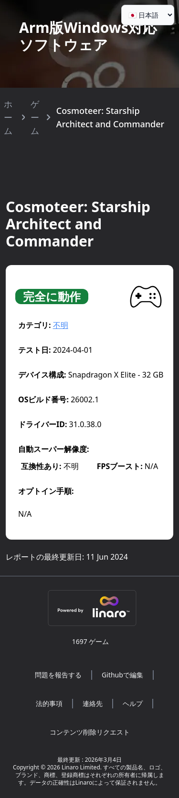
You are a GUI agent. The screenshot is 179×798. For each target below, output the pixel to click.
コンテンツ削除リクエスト (90, 732)
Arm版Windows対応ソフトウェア (88, 36)
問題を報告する (58, 674)
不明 (60, 325)
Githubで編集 (122, 674)
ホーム (8, 117)
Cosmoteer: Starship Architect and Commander (110, 117)
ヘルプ (133, 703)
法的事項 (49, 703)
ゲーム (35, 117)
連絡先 (93, 703)
